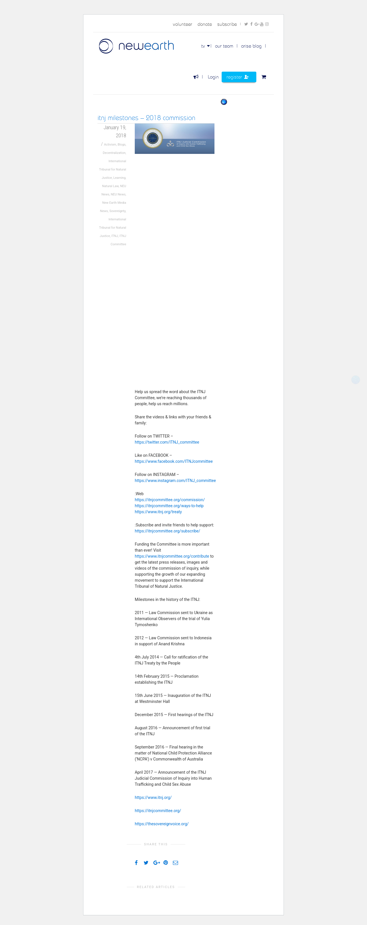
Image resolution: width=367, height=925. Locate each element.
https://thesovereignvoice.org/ (162, 824)
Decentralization (114, 153)
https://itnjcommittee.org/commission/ (170, 499)
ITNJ (114, 236)
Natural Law (110, 186)
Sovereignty (117, 211)
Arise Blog (251, 46)
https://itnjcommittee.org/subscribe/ (167, 531)
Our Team (224, 46)
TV (203, 46)
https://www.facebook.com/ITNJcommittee (174, 461)
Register (238, 77)
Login (213, 77)
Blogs (122, 144)
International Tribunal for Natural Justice (112, 169)
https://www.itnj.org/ (153, 797)
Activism (110, 144)
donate (205, 24)
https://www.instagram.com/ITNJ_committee (175, 480)
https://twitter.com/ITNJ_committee (167, 442)
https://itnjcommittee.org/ (158, 810)
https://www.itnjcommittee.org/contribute (172, 556)
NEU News (118, 194)
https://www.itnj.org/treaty (158, 511)
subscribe (227, 24)
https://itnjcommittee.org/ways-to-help (169, 505)
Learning (119, 178)
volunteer (182, 24)
